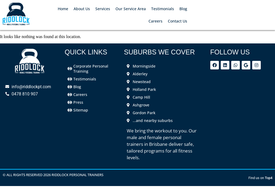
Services (102, 8)
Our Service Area (130, 8)
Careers (155, 21)
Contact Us (177, 21)
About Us (82, 8)
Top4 (268, 178)
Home (63, 8)
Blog (183, 8)
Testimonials (162, 8)
